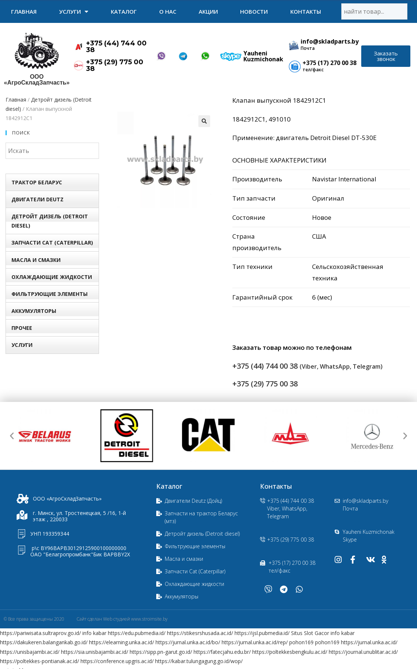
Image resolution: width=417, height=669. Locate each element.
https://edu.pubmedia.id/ (136, 632)
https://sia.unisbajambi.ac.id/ (94, 651)
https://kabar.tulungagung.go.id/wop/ (199, 661)
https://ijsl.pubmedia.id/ (262, 632)
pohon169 (301, 642)
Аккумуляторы (33, 310)
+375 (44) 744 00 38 (116, 46)
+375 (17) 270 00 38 (329, 63)
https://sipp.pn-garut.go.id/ (161, 651)
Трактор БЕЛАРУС (36, 182)
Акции (208, 11)
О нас (167, 11)
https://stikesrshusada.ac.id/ (200, 632)
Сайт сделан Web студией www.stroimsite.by (122, 619)
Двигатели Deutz (37, 199)
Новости (254, 11)
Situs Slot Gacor (310, 632)
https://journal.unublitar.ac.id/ (363, 651)
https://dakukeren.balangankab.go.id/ (44, 642)
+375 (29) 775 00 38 (114, 65)
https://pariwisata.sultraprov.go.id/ (40, 632)
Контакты (305, 11)
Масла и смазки (36, 259)
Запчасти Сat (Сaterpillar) (52, 242)
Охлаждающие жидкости (51, 276)
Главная (24, 11)
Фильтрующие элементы (49, 293)
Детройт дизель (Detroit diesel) (49, 221)
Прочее (21, 327)
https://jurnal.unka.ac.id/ (369, 642)
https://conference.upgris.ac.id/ (117, 661)
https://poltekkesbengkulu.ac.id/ (289, 651)
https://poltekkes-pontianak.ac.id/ (39, 661)
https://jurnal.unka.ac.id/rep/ (255, 642)
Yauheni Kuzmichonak (263, 56)
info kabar (94, 632)
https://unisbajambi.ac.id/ (29, 651)
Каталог (124, 11)
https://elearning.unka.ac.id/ (121, 642)
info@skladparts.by (330, 41)
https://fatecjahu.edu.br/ (222, 651)
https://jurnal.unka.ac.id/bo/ (187, 642)
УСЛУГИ (73, 11)
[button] (385, 56)
